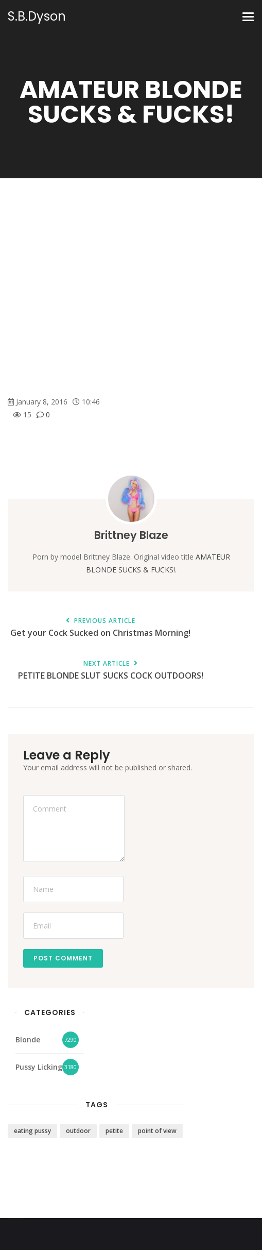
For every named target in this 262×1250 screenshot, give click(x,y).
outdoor (78, 1130)
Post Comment (63, 958)
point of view (157, 1130)
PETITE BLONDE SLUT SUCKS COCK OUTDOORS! (110, 670)
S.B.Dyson (37, 16)
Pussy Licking (38, 1067)
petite (114, 1130)
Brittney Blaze (131, 535)
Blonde (27, 1039)
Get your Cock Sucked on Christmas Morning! (100, 627)
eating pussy (32, 1130)
